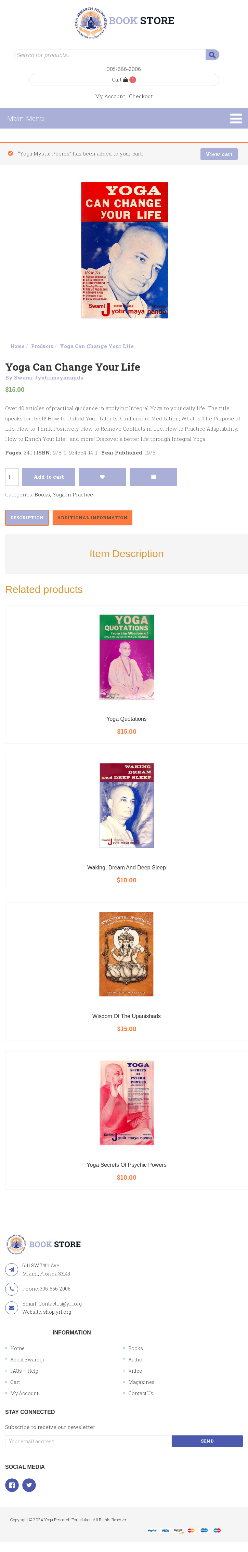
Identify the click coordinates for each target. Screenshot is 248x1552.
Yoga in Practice (72, 494)
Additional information (92, 517)
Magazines (141, 1382)
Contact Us (140, 1393)
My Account (110, 96)
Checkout (141, 96)
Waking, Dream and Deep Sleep (126, 867)
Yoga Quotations (126, 719)
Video (135, 1371)
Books (42, 494)
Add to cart (49, 476)
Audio (135, 1359)
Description (27, 517)
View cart (219, 154)
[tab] (27, 518)
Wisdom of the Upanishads (126, 1016)
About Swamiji (27, 1359)
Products (42, 346)
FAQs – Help (24, 1371)
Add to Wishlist (102, 477)
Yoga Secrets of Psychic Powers (126, 1165)
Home (17, 346)
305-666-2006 (124, 68)
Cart (120, 79)
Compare (153, 477)
